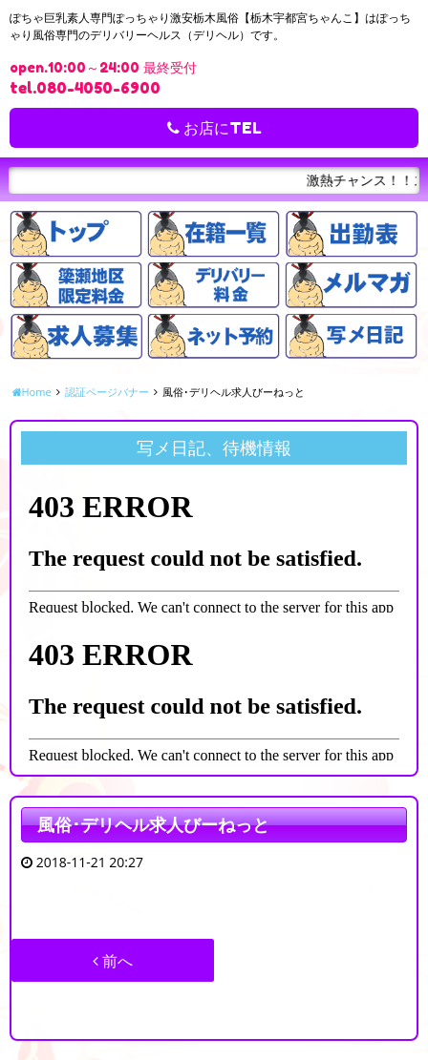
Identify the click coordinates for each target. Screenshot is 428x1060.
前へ (113, 960)
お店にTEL (214, 127)
